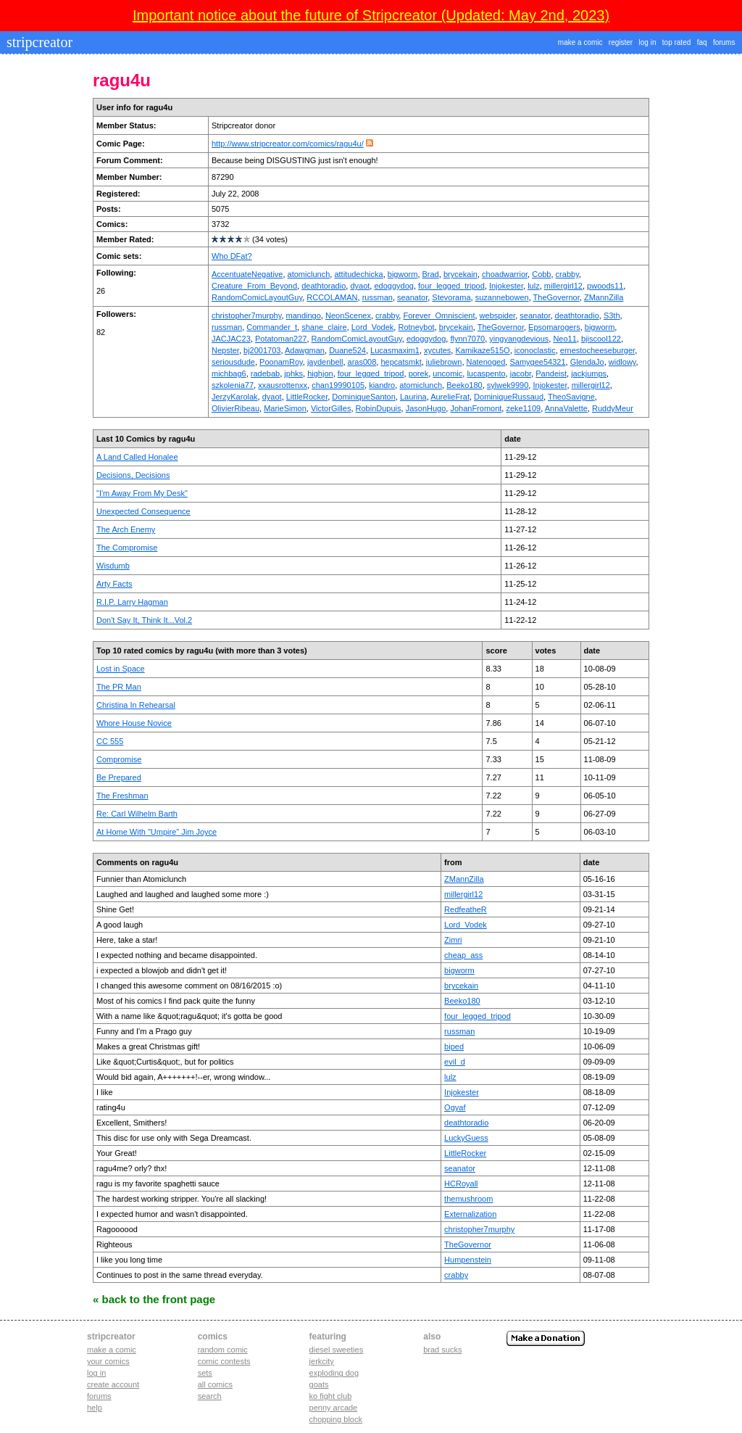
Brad (430, 274)
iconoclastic (535, 350)
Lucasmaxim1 (395, 350)
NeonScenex (348, 315)
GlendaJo (587, 362)
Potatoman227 (281, 338)
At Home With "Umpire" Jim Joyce (156, 831)
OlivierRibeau (235, 408)
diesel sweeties (336, 1349)
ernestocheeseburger (597, 350)
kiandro (382, 385)
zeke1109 (523, 408)
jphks (293, 373)
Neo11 (564, 338)
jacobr (520, 373)
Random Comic (223, 1349)
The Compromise (126, 547)
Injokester (506, 285)
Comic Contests (224, 1361)
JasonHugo (426, 408)
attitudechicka (358, 274)
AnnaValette (566, 408)
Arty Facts (114, 583)
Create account (113, 1384)
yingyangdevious (519, 338)
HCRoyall (461, 1183)
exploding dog (334, 1372)
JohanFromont (475, 408)
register (621, 42)
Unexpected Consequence (143, 511)
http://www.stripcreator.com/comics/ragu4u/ (288, 143)
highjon (320, 373)
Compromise (118, 759)
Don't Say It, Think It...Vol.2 (144, 620)
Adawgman (305, 350)
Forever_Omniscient (439, 315)
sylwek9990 (507, 385)
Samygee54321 (537, 362)
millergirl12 (563, 285)
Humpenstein (467, 1259)
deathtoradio (323, 285)
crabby (567, 274)
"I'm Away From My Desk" (142, 493)
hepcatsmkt (400, 362)
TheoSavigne (571, 396)
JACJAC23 (231, 338)
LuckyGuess (466, 1137)
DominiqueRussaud (508, 396)
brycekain (460, 274)
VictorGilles (331, 408)
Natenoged (486, 362)
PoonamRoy (281, 362)
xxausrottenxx (282, 385)
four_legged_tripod (451, 285)
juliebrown (444, 362)
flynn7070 (467, 338)
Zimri (453, 940)
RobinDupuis (378, 408)
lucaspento (486, 373)
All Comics (215, 1384)
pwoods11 (605, 285)
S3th (612, 315)
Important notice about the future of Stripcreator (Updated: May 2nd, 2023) (371, 15)
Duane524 (347, 350)
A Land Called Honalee (137, 457)
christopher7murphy (246, 315)
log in (647, 42)
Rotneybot (416, 327)
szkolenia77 (233, 385)
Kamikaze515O (482, 350)
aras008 (362, 362)
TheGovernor (556, 297)
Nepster (225, 350)
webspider (498, 315)
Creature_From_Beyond (254, 285)
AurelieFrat (450, 396)
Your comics (108, 1361)
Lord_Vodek (372, 327)
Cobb (541, 274)
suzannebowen (502, 297)
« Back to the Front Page (154, 1299)
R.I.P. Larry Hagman (132, 602)
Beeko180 (464, 385)
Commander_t (271, 327)
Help (94, 1407)
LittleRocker (307, 396)
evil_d (454, 1061)
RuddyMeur (612, 408)
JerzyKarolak (235, 396)
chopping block (335, 1419)
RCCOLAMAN (332, 297)
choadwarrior (505, 274)
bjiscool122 (601, 338)
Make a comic (111, 1349)
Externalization (470, 1214)
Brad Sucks (442, 1349)
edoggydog (393, 285)
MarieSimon (285, 408)
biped (454, 1046)
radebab (265, 373)
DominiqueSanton (363, 396)
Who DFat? (232, 256)
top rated (676, 42)
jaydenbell (325, 362)
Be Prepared (118, 777)
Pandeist (551, 373)
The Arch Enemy (125, 529)
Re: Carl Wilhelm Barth (137, 813)
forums (724, 42)
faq (702, 42)
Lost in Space (120, 668)
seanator (412, 297)
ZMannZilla (603, 297)
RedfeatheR (465, 909)
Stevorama (451, 297)
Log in (96, 1372)
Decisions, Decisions (133, 475)
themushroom (468, 1198)
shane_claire (323, 327)
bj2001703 (261, 350)
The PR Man (118, 686)
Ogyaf (454, 1107)
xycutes (437, 350)
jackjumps (588, 373)
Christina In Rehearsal (135, 705)
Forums (99, 1396)
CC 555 (109, 741)
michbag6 (229, 373)
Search (210, 1396)
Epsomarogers (554, 327)
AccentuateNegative (247, 274)
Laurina (413, 396)
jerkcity (321, 1361)
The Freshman (122, 795)
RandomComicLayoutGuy (257, 297)
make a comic (580, 42)
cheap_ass (463, 955)
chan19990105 (338, 385)
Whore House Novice (134, 723)
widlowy (622, 362)
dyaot (360, 285)
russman (377, 297)
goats (319, 1384)
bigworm (403, 274)
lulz (534, 285)
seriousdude (233, 362)
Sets (205, 1372)
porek (419, 373)
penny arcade (333, 1407)
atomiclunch (309, 274)
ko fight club (330, 1396)
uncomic (447, 373)
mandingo (303, 315)
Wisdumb (113, 565)
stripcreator (37, 42)
